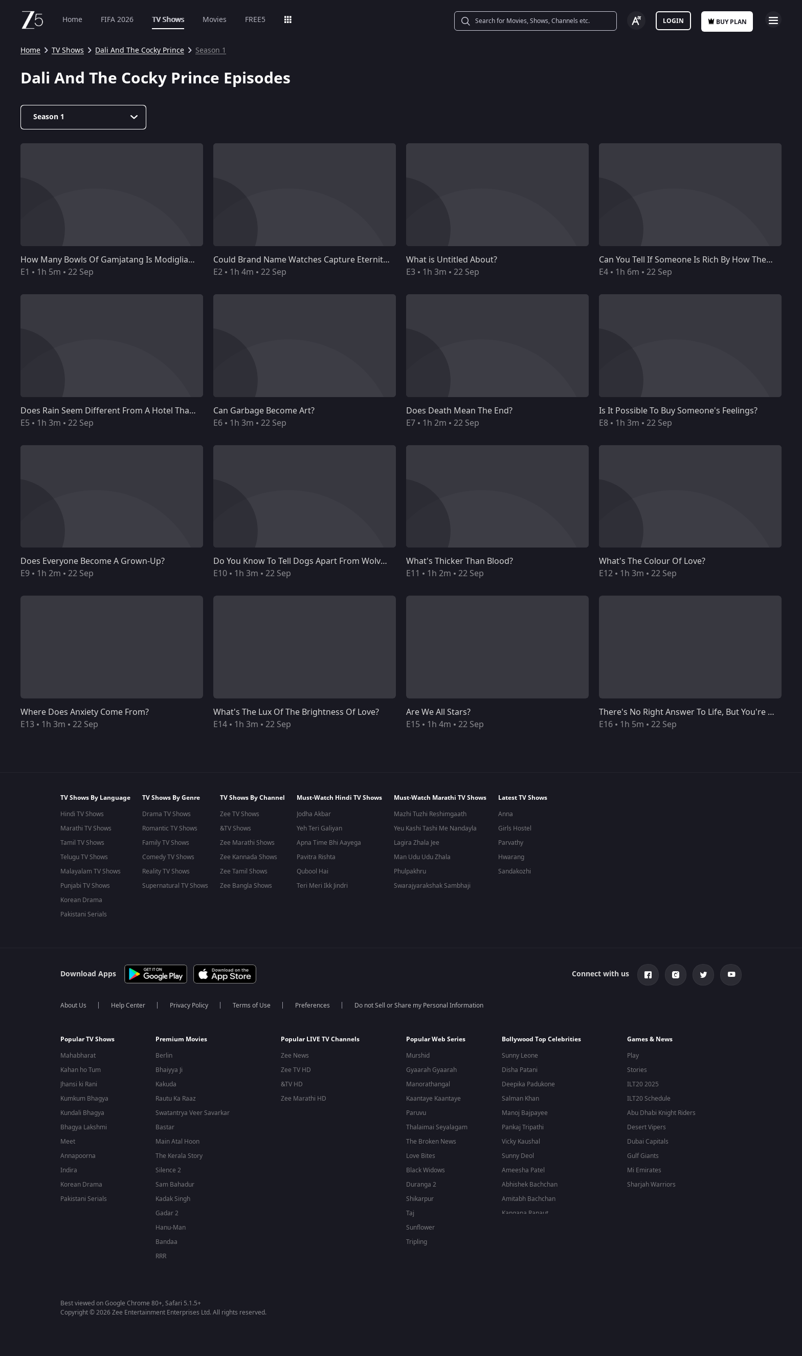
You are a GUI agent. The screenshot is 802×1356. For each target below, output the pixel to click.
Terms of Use (252, 1006)
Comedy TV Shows (168, 857)
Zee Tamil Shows (244, 871)
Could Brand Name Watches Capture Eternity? (302, 260)
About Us (73, 1006)
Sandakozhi (514, 871)
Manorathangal (428, 1085)
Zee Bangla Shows (246, 885)
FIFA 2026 (117, 19)
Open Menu (773, 19)
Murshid (418, 1056)
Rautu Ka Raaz (175, 1099)
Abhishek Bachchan (530, 1185)
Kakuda (165, 1085)
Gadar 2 (167, 1214)
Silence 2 (168, 1171)
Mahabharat (78, 1056)
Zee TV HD (296, 1071)
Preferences (312, 1006)
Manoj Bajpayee (525, 1114)
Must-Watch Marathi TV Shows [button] (440, 797)
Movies (215, 19)
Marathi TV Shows (86, 828)
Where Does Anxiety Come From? (84, 712)
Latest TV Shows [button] (522, 797)
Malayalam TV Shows (90, 871)
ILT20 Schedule (649, 1099)
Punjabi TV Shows (85, 885)
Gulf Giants (643, 1157)
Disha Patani (520, 1071)
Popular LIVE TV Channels (320, 1040)
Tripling (416, 1243)
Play (633, 1056)
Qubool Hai (312, 871)
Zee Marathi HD (303, 1099)
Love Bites (420, 1157)
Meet (67, 1142)
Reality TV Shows (166, 871)
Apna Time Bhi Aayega (329, 842)
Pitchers (417, 1257)
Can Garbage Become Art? (264, 411)
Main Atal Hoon (177, 1142)
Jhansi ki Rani (78, 1085)
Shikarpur (420, 1200)
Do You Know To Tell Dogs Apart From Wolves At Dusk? (319, 561)
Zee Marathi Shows (247, 842)
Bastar (164, 1128)
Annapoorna (78, 1157)
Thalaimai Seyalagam (436, 1128)
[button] (100, 1043)
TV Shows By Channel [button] (252, 797)
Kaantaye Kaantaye (433, 1099)
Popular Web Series (435, 1040)
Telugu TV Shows (84, 857)
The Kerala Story (179, 1157)
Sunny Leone (520, 1056)
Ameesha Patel (523, 1171)
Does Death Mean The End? (459, 411)
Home (72, 19)
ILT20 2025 (643, 1085)
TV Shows (168, 19)
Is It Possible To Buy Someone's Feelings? (678, 411)
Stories (637, 1071)
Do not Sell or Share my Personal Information (418, 1006)
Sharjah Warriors (651, 1185)
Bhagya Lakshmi (83, 1128)
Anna (505, 814)
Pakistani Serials (83, 914)
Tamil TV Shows (82, 842)
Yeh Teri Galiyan (319, 828)
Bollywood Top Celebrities (541, 1040)
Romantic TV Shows (169, 828)
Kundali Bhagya (82, 1114)
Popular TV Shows (87, 1040)
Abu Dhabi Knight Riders (661, 1114)
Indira (68, 1171)
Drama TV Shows (166, 814)
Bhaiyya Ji (169, 1071)
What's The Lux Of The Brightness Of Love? (296, 712)
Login (673, 21)
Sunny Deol (518, 1157)
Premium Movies (181, 1040)
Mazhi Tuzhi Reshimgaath (430, 814)
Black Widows (425, 1171)
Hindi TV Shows (82, 814)
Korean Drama (81, 900)
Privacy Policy (189, 1006)
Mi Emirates (644, 1171)
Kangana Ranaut (525, 1214)
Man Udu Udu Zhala (422, 857)
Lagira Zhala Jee (416, 842)
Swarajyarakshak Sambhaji (432, 885)
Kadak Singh (172, 1200)
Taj (410, 1214)
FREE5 (255, 19)
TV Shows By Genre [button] (171, 797)
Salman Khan (520, 1099)
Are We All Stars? (438, 712)
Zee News (295, 1056)
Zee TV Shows (239, 814)
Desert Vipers (646, 1128)
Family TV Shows (165, 842)
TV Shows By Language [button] (95, 797)
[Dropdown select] (83, 117)
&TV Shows (235, 828)
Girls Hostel (514, 828)
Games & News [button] (650, 1040)
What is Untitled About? (451, 260)
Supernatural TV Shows (175, 885)
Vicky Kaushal (521, 1142)
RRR (160, 1257)
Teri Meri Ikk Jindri (322, 885)
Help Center (128, 1006)
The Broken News (431, 1142)
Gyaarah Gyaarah (431, 1071)
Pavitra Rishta (316, 857)
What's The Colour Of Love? (652, 561)
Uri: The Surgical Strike (187, 1271)
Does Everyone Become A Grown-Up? (92, 561)
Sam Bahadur (174, 1185)
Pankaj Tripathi (523, 1128)
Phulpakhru (410, 871)
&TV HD (292, 1085)
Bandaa (166, 1243)
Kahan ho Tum (80, 1071)
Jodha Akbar (314, 814)
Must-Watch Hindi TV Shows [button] (339, 797)
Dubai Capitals (648, 1142)
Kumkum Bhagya (84, 1099)
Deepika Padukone (528, 1085)
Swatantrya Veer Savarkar (192, 1114)
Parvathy (510, 842)
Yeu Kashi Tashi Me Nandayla (435, 828)
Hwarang (511, 857)
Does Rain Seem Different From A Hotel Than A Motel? (125, 411)
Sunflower (420, 1228)
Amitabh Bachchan (528, 1200)
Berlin (163, 1056)
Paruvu (416, 1114)
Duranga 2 (421, 1185)
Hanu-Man (170, 1228)
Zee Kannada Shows (248, 857)
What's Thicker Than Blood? (459, 561)
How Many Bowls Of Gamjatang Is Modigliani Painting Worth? (140, 260)
